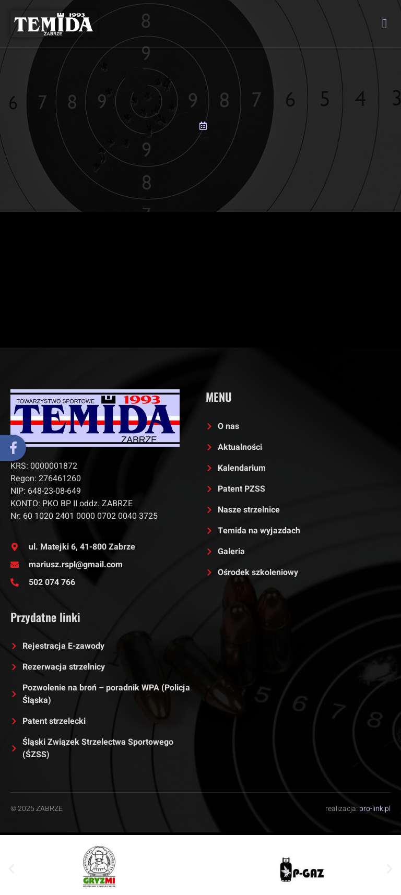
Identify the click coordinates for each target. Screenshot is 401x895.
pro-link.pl (375, 808)
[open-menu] (385, 23)
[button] (11, 869)
